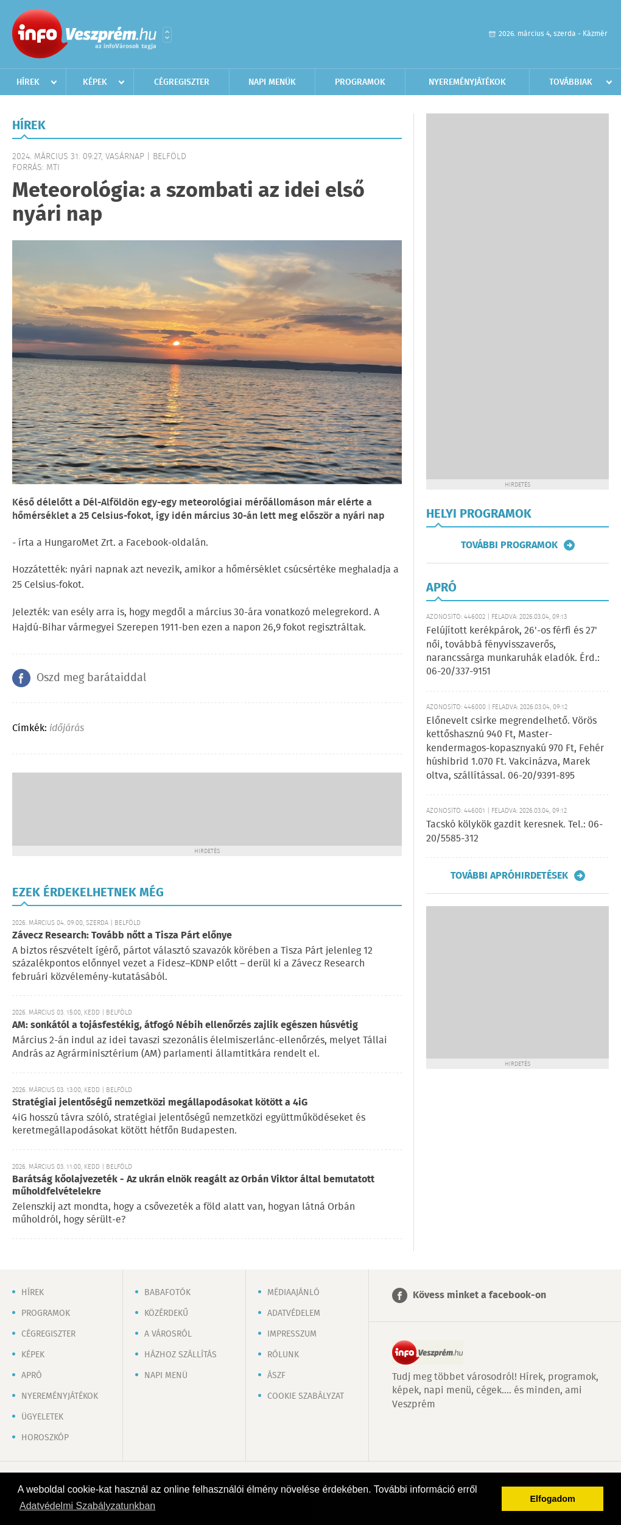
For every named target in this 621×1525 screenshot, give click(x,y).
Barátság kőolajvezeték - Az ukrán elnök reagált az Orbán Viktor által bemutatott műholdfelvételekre (193, 1185)
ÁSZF (276, 1375)
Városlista (167, 35)
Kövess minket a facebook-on (479, 1295)
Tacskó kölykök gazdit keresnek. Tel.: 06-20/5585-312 (514, 831)
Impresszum (292, 1334)
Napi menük (272, 82)
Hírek (28, 82)
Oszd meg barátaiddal (91, 678)
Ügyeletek (42, 1417)
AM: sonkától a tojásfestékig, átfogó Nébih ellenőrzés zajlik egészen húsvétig (185, 1025)
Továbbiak (570, 82)
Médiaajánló (293, 1292)
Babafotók (167, 1292)
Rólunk (283, 1355)
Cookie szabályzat (305, 1396)
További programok (509, 545)
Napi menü (166, 1375)
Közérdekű (166, 1313)
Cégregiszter (181, 82)
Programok (360, 82)
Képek (95, 82)
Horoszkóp (45, 1438)
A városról (168, 1334)
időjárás (66, 728)
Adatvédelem (293, 1313)
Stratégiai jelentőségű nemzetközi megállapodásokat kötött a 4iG (159, 1102)
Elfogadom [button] (552, 1499)
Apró (31, 1375)
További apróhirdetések (509, 875)
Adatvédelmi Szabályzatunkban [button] (87, 1506)
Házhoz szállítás (180, 1355)
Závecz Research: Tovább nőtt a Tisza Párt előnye (122, 935)
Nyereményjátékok (467, 82)
